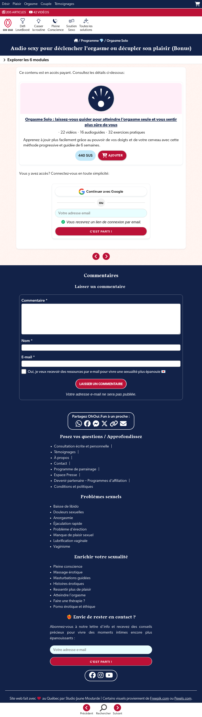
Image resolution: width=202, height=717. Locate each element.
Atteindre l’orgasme (69, 595)
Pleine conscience (67, 567)
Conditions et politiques (73, 487)
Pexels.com (182, 698)
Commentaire (34, 300)
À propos (61, 458)
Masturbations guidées (72, 578)
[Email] (123, 423)
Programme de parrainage (75, 469)
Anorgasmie (63, 518)
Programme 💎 (92, 40)
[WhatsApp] (79, 423)
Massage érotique (68, 572)
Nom (27, 340)
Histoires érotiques (68, 584)
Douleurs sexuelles (68, 512)
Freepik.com (159, 698)
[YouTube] (109, 675)
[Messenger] (96, 423)
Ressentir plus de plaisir (72, 590)
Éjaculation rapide (67, 524)
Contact (60, 464)
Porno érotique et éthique (74, 607)
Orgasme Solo (117, 40)
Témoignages (65, 452)
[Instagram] (100, 675)
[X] (104, 423)
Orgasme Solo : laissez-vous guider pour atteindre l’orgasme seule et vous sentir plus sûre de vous (101, 122)
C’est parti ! (101, 231)
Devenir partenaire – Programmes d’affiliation (90, 481)
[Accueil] (76, 40)
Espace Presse (65, 475)
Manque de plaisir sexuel (73, 535)
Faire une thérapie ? (69, 601)
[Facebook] (87, 423)
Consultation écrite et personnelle (81, 446)
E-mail (28, 357)
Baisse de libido (66, 507)
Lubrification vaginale (70, 541)
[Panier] (197, 4)
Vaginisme (61, 547)
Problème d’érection (70, 530)
